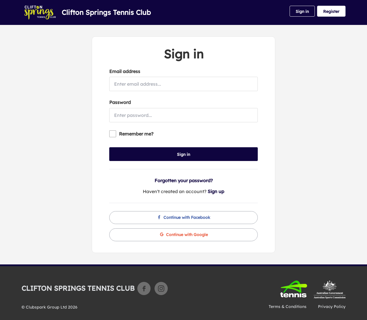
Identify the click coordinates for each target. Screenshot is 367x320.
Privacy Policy (331, 306)
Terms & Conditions (288, 306)
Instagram (161, 288)
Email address (124, 71)
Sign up (216, 191)
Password (120, 102)
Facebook (144, 288)
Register (331, 11)
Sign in (302, 11)
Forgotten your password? (184, 180)
